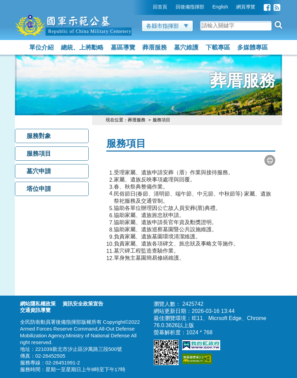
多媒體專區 (252, 47)
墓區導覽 (123, 47)
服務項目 (39, 153)
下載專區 (218, 47)
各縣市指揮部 (167, 26)
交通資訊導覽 (35, 310)
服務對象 (39, 136)
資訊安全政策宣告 (83, 303)
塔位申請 (39, 188)
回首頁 (160, 6)
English (220, 6)
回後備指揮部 (190, 6)
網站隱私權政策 (38, 303)
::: (148, 6)
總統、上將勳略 (82, 47)
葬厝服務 (154, 47)
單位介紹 (41, 47)
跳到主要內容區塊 (36, 3)
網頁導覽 (245, 6)
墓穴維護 (186, 47)
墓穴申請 (39, 171)
